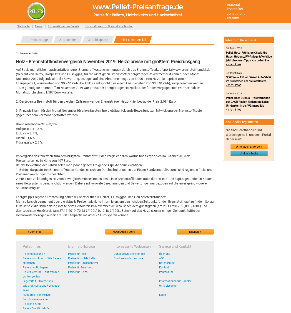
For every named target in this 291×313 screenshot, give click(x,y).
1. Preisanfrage (37, 40)
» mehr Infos (233, 64)
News (39, 26)
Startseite (23, 26)
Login (162, 294)
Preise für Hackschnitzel (83, 263)
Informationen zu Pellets (63, 26)
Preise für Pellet (77, 253)
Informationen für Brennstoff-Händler (109, 26)
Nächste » (195, 231)
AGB (161, 258)
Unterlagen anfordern (249, 146)
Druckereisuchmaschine (128, 258)
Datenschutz (167, 263)
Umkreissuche (167, 285)
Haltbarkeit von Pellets (36, 294)
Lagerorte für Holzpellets (38, 281)
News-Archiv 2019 (124, 231)
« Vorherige (34, 231)
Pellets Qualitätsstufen (36, 308)
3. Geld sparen (98, 40)
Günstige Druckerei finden (129, 253)
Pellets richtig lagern (35, 267)
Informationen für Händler (175, 281)
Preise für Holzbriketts (81, 258)
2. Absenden (68, 40)
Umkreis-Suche (249, 153)
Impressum (166, 272)
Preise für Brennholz (80, 267)
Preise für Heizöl (78, 272)
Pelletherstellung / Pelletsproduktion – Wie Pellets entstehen (42, 258)
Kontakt (164, 267)
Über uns (164, 253)
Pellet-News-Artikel (133, 40)
